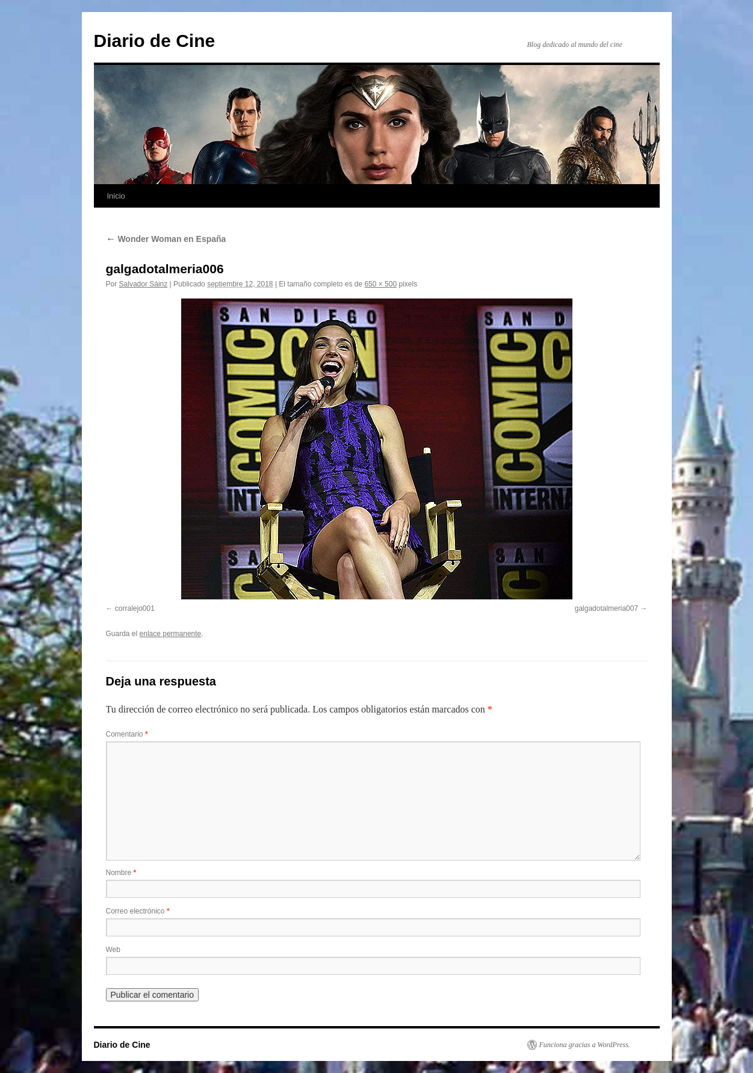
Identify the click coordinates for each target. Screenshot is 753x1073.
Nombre (121, 872)
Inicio (116, 195)
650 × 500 (380, 284)
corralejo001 (135, 608)
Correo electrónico (138, 911)
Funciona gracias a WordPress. (584, 1045)
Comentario (127, 734)
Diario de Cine (154, 41)
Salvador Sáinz (143, 284)
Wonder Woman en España (166, 239)
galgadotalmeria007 (606, 608)
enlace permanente (171, 633)
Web (113, 949)
